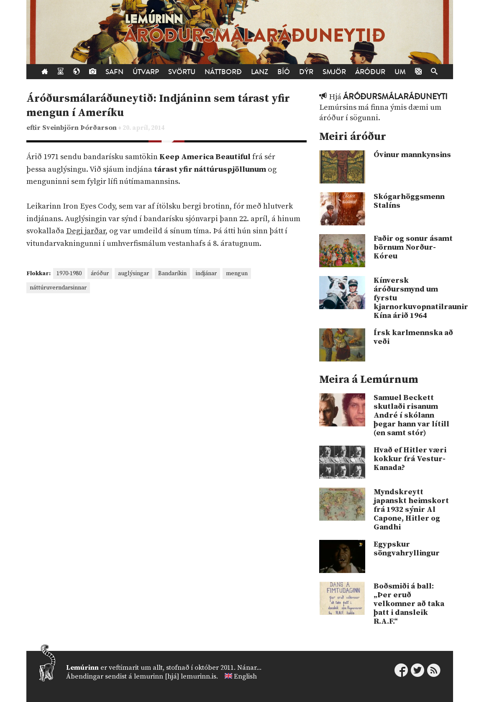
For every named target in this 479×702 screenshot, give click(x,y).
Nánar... (249, 667)
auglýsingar (133, 273)
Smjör (334, 72)
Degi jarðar (85, 231)
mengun (237, 273)
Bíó (283, 72)
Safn (114, 72)
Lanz (259, 72)
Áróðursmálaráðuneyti (395, 96)
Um (400, 72)
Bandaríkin (172, 273)
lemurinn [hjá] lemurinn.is (175, 676)
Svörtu (181, 72)
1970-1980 (69, 273)
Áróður (370, 72)
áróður (100, 273)
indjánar (206, 273)
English (245, 676)
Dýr (306, 72)
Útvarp (146, 72)
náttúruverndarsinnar (58, 288)
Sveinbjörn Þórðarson (80, 128)
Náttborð (223, 72)
